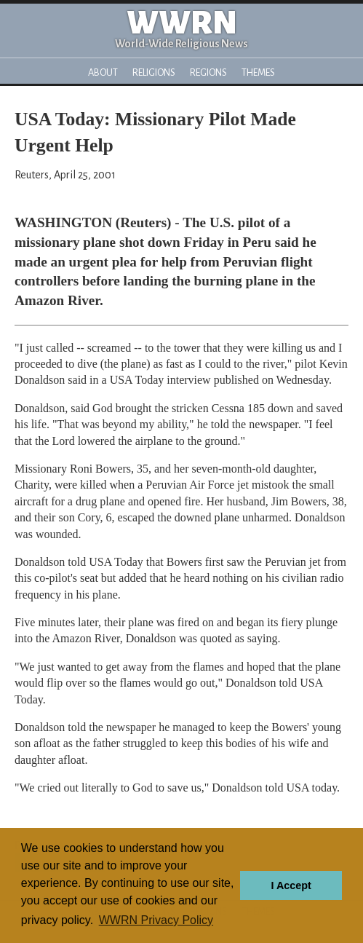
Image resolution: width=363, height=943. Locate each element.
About (103, 72)
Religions (153, 72)
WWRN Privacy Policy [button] (156, 920)
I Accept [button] (291, 885)
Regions (208, 72)
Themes (258, 72)
